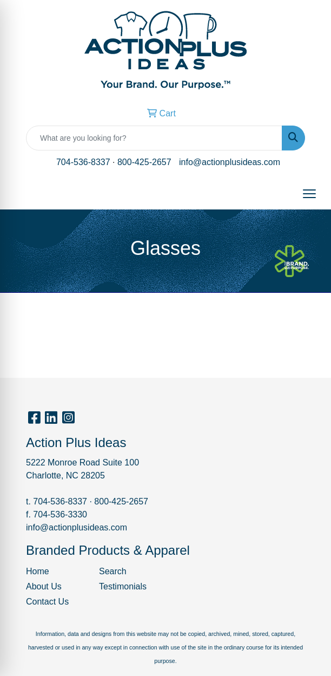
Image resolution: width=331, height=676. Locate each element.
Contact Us (47, 601)
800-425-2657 (144, 162)
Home (37, 571)
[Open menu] (309, 194)
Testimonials (123, 586)
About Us (44, 586)
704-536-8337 (83, 162)
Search (113, 571)
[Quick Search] (154, 138)
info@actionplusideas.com (229, 162)
